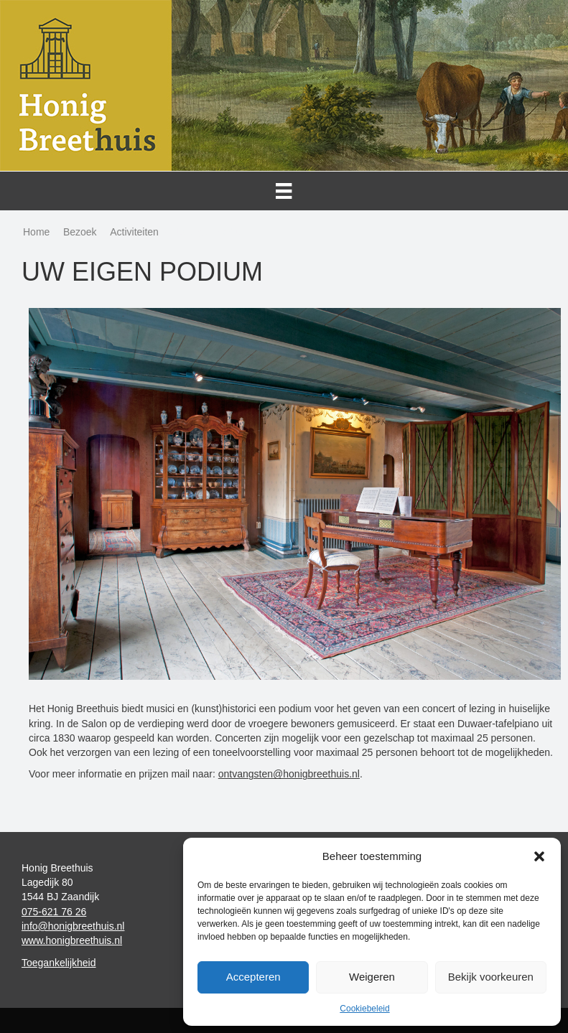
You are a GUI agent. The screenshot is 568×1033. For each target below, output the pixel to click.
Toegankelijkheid (59, 962)
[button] (539, 856)
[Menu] (284, 191)
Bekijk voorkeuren (491, 977)
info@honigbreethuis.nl (73, 926)
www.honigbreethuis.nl (72, 940)
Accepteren (253, 977)
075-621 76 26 (54, 911)
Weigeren (372, 977)
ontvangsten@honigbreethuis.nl (289, 774)
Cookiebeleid (364, 1009)
